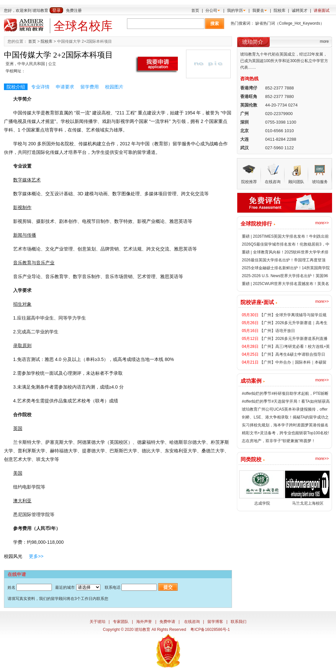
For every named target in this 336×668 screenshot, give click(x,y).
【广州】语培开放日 (277, 330)
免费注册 (74, 10)
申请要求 (65, 86)
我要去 (258, 10)
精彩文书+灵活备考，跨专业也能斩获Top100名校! (285, 433)
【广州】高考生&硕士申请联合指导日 (292, 354)
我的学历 (235, 10)
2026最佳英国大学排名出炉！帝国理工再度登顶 (284, 260)
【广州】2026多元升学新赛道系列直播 (293, 338)
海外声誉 (144, 621)
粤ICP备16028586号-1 (210, 629)
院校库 (279, 10)
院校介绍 (16, 86)
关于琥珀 (97, 621)
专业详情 (40, 86)
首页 (195, 10)
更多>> (36, 556)
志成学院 (262, 503)
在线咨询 (192, 621)
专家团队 (121, 621)
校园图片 (114, 86)
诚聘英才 (299, 10)
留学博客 (215, 621)
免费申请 (167, 621)
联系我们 (238, 621)
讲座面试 (321, 10)
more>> (322, 223)
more (324, 41)
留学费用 (89, 86)
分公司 (211, 10)
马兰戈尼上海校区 (308, 503)
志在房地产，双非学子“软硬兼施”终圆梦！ (278, 441)
